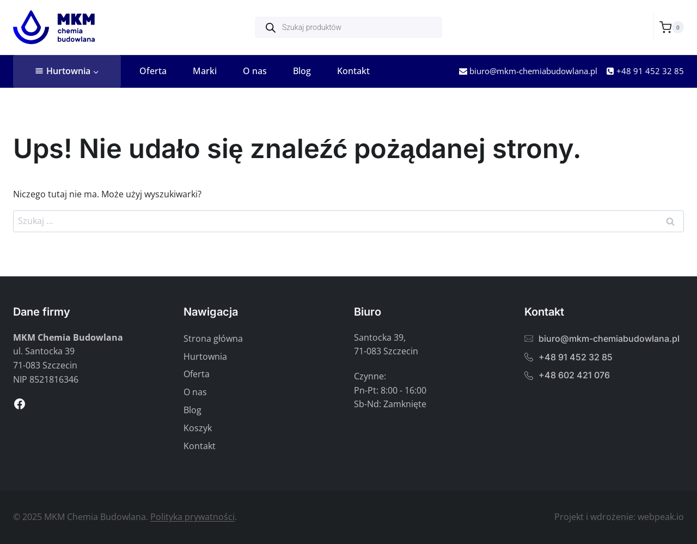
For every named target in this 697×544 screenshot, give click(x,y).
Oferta (153, 71)
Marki (205, 71)
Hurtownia (205, 356)
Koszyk (198, 428)
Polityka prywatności (192, 517)
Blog (302, 71)
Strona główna (213, 338)
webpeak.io (661, 517)
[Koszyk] (671, 27)
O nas (255, 71)
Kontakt (353, 71)
